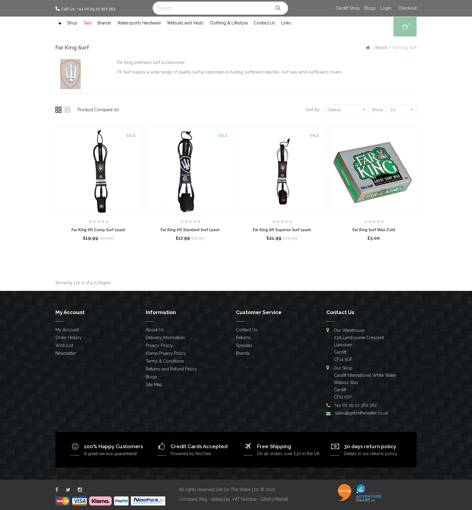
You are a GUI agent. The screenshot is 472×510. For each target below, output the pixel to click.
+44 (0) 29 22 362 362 (356, 405)
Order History (68, 337)
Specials (244, 345)
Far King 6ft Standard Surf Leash (189, 229)
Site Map (154, 384)
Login (385, 8)
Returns (243, 337)
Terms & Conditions (165, 361)
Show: (378, 109)
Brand (381, 47)
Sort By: (313, 109)
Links (286, 22)
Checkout (407, 8)
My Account (67, 329)
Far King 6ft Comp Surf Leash (98, 229)
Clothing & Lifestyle (229, 22)
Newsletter (65, 353)
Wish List (64, 345)
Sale (87, 22)
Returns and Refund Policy (171, 369)
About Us (155, 329)
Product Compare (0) (98, 109)
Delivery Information (165, 337)
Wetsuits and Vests (185, 22)
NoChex (203, 453)
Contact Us (264, 22)
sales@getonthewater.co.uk (361, 413)
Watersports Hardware (139, 22)
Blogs (370, 8)
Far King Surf (404, 47)
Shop (72, 22)
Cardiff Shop (348, 8)
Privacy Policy (159, 345)
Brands (104, 22)
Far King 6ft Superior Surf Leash (282, 229)
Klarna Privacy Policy (166, 353)
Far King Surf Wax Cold (373, 229)
